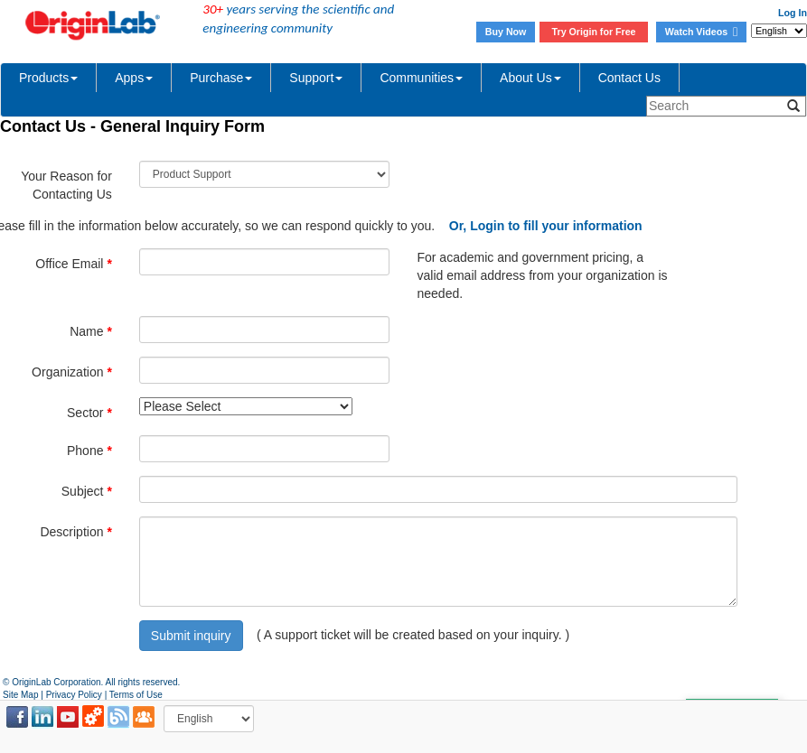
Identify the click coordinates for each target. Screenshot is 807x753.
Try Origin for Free (594, 31)
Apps (134, 77)
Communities (421, 77)
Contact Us (629, 77)
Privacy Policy (74, 695)
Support (316, 77)
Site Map (20, 695)
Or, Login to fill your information (546, 225)
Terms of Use (136, 695)
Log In (792, 12)
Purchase (221, 77)
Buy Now (506, 31)
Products (48, 77)
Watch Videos (701, 31)
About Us (530, 77)
